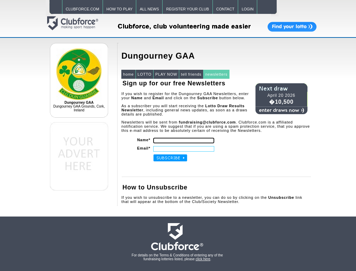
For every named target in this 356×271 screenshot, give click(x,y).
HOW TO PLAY (119, 9)
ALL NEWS (149, 9)
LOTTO (144, 74)
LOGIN (247, 9)
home (128, 74)
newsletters (216, 74)
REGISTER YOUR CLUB (187, 9)
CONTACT (225, 9)
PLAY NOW (166, 74)
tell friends (191, 74)
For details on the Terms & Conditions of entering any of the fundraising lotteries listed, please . (177, 257)
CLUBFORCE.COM (82, 9)
